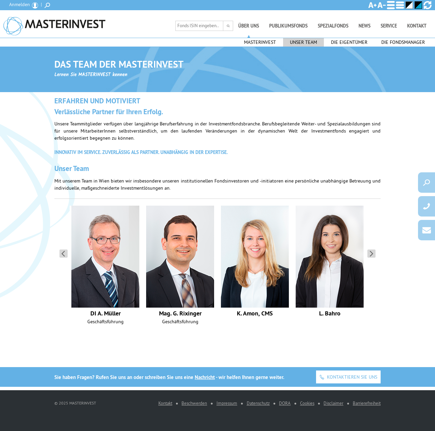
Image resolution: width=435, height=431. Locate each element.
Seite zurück (63, 253)
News (364, 26)
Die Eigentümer (349, 42)
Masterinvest (260, 42)
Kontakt (417, 26)
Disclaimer (333, 403)
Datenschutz (258, 403)
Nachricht (205, 377)
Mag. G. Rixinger (180, 313)
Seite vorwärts (371, 253)
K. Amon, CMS (255, 313)
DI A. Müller (105, 313)
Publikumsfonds (288, 26)
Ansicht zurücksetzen (427, 5)
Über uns (248, 26)
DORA (285, 403)
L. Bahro (330, 313)
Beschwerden (194, 403)
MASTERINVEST (54, 24)
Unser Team (303, 42)
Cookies (307, 403)
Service (389, 26)
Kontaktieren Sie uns (352, 377)
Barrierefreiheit (367, 403)
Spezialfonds (333, 26)
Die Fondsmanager (403, 42)
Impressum (226, 403)
